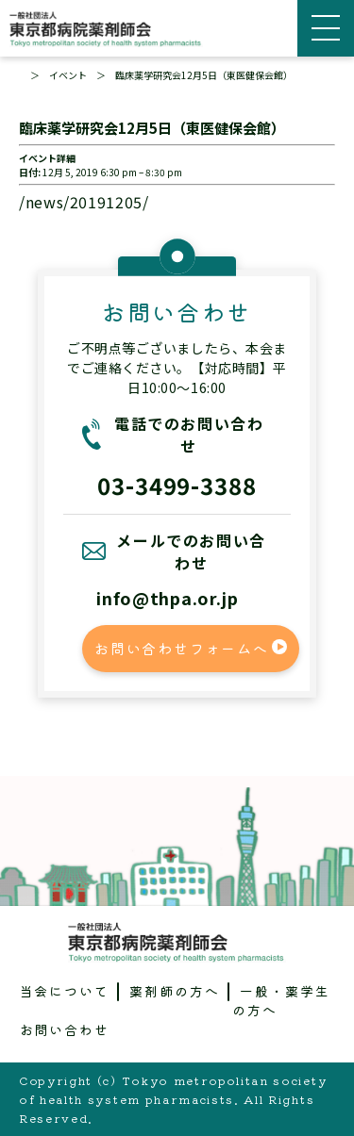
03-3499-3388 (177, 485)
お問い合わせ (65, 1029)
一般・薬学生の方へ (281, 1000)
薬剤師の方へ (174, 990)
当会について (65, 990)
